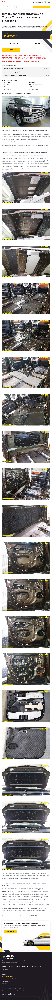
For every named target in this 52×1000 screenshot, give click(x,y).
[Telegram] (5, 983)
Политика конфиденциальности (24, 990)
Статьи (36, 966)
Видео (24, 966)
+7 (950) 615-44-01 (7, 976)
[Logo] (4, 2)
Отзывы (18, 966)
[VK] (3, 983)
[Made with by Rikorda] (8, 994)
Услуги (4, 966)
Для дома (30, 966)
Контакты (5, 969)
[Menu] (49, 2)
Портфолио (11, 966)
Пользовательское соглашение (9, 990)
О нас (41, 966)
